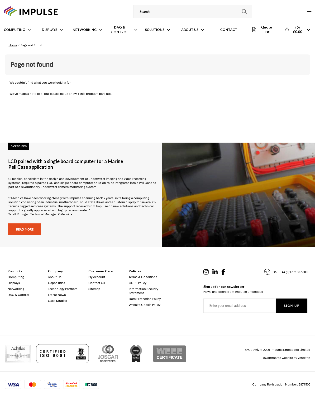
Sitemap (94, 289)
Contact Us (96, 283)
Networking (85, 30)
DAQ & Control (119, 29)
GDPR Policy (137, 283)
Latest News (57, 295)
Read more (24, 229)
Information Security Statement (143, 291)
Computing (14, 30)
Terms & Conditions (143, 277)
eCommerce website (278, 358)
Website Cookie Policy (144, 305)
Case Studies (57, 301)
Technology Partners (62, 289)
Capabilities (56, 283)
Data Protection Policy (145, 299)
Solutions (154, 30)
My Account (96, 277)
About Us (189, 30)
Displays (49, 30)
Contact (228, 30)
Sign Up (292, 306)
